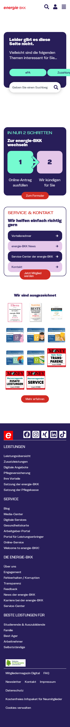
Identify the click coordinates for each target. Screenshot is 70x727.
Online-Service (14, 542)
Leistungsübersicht (17, 456)
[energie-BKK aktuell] (35, 246)
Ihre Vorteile (12, 478)
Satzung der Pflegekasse (21, 490)
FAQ (46, 673)
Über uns (10, 566)
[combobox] (31, 87)
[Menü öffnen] (63, 6)
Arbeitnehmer (13, 641)
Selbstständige (14, 647)
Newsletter (13, 682)
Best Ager (11, 636)
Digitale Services (15, 520)
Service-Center (14, 606)
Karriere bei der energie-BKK (23, 600)
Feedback (10, 589)
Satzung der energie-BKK (21, 484)
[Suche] (46, 6)
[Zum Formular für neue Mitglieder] (35, 195)
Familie (8, 630)
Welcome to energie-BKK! (21, 548)
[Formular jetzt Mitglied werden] (35, 274)
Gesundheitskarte (16, 525)
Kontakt (30, 682)
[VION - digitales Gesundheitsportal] (35, 256)
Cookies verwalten (18, 708)
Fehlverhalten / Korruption (22, 578)
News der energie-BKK (19, 594)
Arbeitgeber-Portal (17, 531)
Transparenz (12, 583)
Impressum (48, 682)
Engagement (12, 572)
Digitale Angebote (16, 467)
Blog (7, 508)
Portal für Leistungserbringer (24, 537)
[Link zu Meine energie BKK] (55, 6)
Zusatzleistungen (16, 461)
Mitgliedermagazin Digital (23, 673)
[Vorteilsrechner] (35, 236)
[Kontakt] (35, 267)
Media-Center (13, 514)
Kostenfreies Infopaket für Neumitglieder (34, 699)
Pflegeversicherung (17, 473)
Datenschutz (15, 690)
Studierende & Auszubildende (24, 624)
